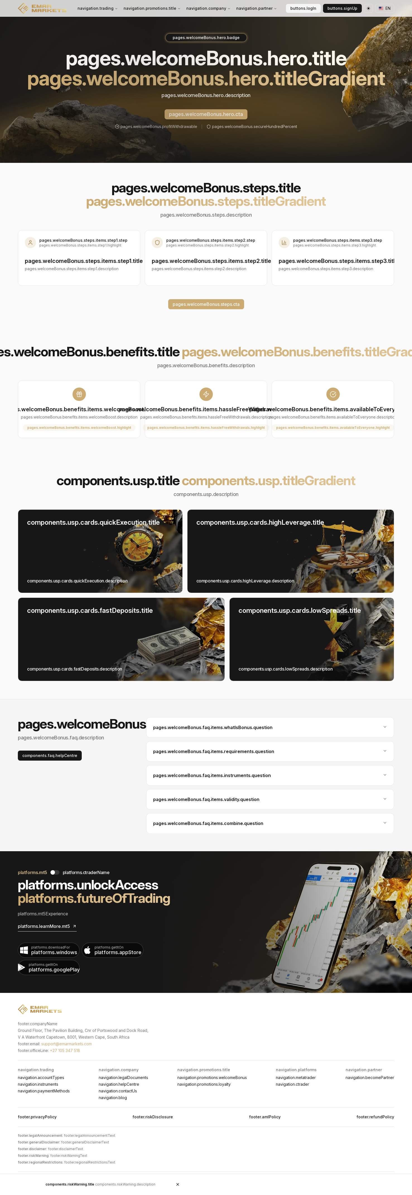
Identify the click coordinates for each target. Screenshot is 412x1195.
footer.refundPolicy (375, 1116)
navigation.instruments (38, 1084)
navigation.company (208, 8)
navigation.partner (256, 8)
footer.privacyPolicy (37, 1116)
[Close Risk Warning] (177, 1184)
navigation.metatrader (296, 1077)
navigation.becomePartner (370, 1077)
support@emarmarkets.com (66, 1043)
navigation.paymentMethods (44, 1090)
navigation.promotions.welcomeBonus (212, 1077)
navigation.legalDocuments (123, 1077)
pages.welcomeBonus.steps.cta (206, 304)
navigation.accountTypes (41, 1077)
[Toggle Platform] (54, 872)
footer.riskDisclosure (152, 1116)
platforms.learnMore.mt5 (47, 926)
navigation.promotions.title (152, 8)
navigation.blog (113, 1097)
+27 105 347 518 (65, 1050)
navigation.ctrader (292, 1084)
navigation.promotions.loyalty (204, 1084)
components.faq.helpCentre (49, 755)
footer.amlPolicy (265, 1116)
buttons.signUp (342, 8)
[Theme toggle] (368, 8)
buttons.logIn (303, 8)
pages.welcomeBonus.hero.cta (206, 114)
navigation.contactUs (118, 1090)
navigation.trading (98, 8)
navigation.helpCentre (119, 1084)
